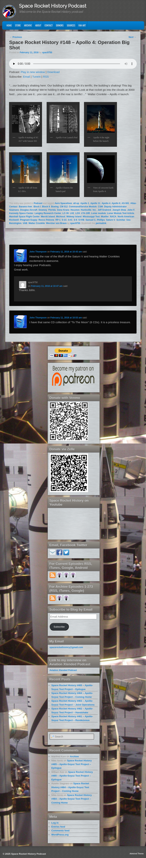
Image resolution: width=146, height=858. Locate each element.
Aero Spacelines (63, 203)
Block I (37, 206)
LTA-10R (85, 213)
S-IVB (81, 220)
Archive (28, 25)
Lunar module (98, 213)
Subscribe (59, 626)
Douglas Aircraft (28, 210)
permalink (101, 223)
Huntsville (86, 210)
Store (18, 25)
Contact (49, 25)
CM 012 (64, 206)
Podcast (38, 203)
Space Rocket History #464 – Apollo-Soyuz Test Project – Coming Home (70, 787)
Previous (16, 37)
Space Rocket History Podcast (52, 6)
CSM (100, 206)
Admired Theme (137, 854)
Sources (71, 25)
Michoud (60, 216)
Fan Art (82, 25)
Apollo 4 (106, 203)
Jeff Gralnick (104, 210)
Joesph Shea (119, 210)
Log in (55, 822)
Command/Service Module (83, 206)
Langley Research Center (48, 213)
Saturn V (110, 220)
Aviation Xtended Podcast (63, 670)
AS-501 (125, 203)
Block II (46, 206)
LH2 (72, 213)
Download (53, 72)
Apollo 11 (95, 203)
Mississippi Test (91, 216)
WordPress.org (60, 834)
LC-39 (66, 213)
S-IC (70, 220)
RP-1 (58, 220)
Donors (60, 25)
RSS (46, 76)
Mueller (105, 216)
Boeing (55, 206)
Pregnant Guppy (28, 220)
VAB (25, 223)
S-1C (64, 220)
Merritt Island (48, 216)
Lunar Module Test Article (120, 213)
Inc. (95, 210)
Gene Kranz (63, 210)
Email (26, 76)
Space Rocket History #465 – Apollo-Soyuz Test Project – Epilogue (71, 764)
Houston (75, 210)
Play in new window (33, 72)
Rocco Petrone (46, 220)
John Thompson (38, 251)
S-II (75, 220)
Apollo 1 (84, 203)
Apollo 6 (116, 203)
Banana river (25, 206)
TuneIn (36, 76)
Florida (52, 210)
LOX (77, 213)
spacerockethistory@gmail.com (66, 647)
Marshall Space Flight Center (24, 216)
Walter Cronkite (36, 223)
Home (9, 25)
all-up (76, 203)
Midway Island (73, 216)
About (38, 25)
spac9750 (47, 52)
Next (132, 37)
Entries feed (58, 826)
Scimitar (120, 220)
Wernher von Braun (56, 223)
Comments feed (60, 830)
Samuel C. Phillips (95, 220)
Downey (42, 210)
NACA (113, 216)
